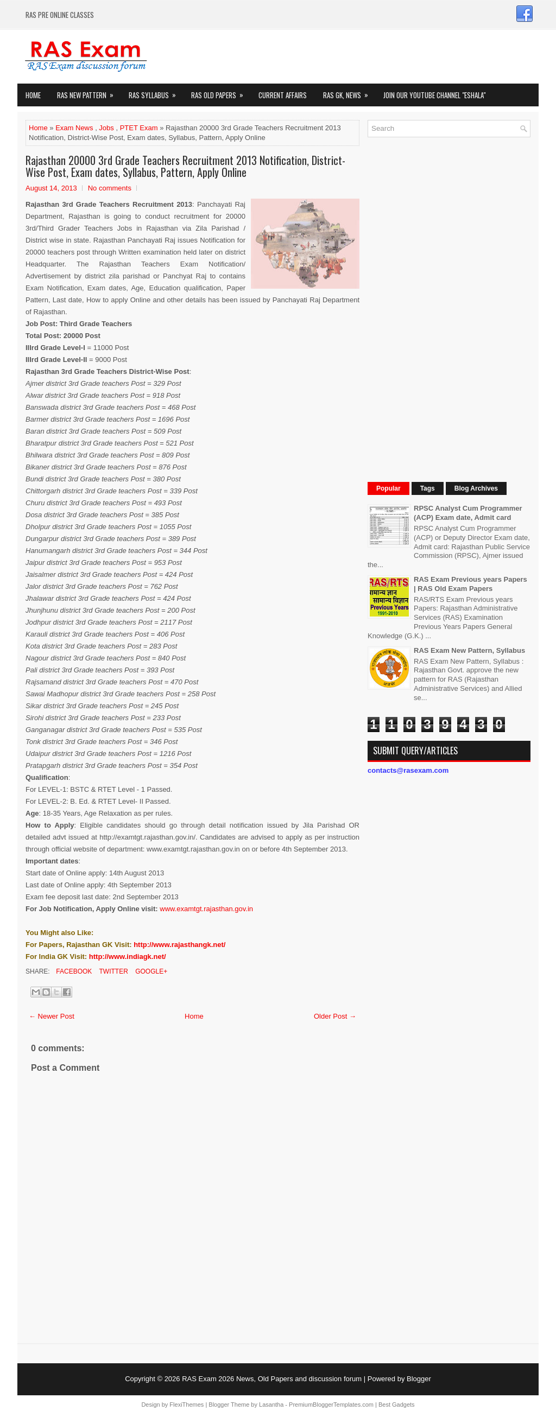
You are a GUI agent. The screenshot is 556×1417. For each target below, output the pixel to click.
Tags (427, 488)
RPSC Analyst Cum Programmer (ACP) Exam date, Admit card (468, 513)
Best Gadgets (396, 1404)
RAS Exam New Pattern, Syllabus (469, 650)
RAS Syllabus (156, 92)
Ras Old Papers (220, 92)
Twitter (112, 971)
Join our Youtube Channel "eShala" (434, 95)
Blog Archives (476, 488)
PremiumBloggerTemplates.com (331, 1404)
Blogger (419, 1379)
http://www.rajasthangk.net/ (179, 945)
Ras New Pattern (89, 92)
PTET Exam (139, 128)
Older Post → (335, 1016)
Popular (388, 488)
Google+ (150, 971)
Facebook (73, 971)
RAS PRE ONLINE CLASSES (60, 14)
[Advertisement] (449, 308)
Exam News (74, 128)
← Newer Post (51, 1016)
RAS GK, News (349, 92)
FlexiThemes (186, 1404)
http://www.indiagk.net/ (127, 956)
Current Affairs (282, 95)
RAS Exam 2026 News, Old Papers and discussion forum (272, 1379)
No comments (109, 188)
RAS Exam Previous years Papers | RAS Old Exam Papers (470, 584)
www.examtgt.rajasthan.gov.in (206, 909)
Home (33, 95)
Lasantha (271, 1404)
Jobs (106, 128)
